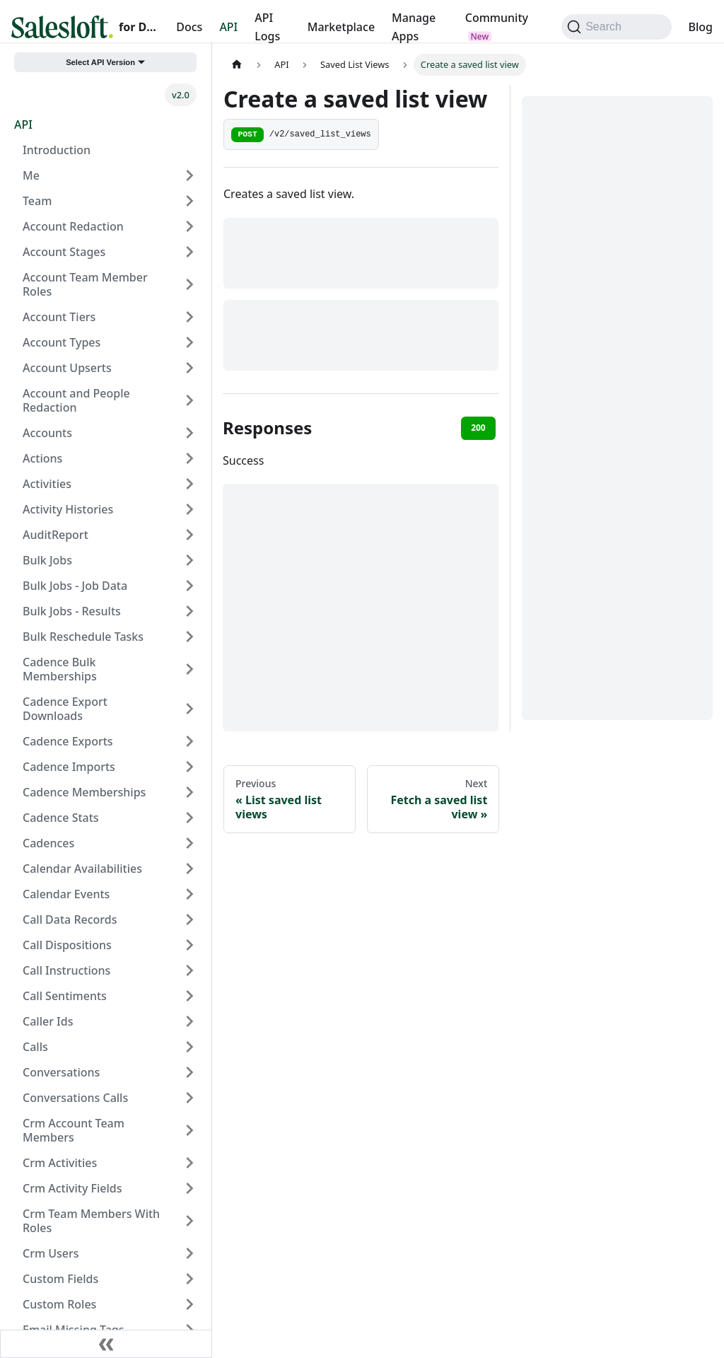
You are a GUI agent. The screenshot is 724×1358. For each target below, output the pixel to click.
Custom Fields (60, 1279)
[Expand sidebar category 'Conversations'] (189, 1072)
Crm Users (51, 1253)
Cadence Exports (68, 741)
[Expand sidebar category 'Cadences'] (189, 843)
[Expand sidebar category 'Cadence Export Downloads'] (189, 708)
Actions (42, 458)
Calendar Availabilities (82, 868)
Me (31, 175)
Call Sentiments (65, 996)
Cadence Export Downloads (65, 709)
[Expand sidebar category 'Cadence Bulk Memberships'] (189, 669)
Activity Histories (68, 509)
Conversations (61, 1072)
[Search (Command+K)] (616, 27)
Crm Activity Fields (72, 1188)
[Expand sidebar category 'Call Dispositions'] (189, 945)
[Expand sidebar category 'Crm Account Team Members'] (189, 1130)
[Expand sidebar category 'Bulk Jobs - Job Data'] (189, 585)
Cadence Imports (69, 766)
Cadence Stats (61, 817)
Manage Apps (414, 27)
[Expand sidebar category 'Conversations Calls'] (189, 1097)
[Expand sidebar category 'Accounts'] (189, 433)
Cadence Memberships (84, 792)
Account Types (61, 342)
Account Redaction (73, 226)
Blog (701, 27)
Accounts (47, 433)
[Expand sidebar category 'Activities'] (189, 483)
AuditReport (55, 534)
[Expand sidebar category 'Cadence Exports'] (189, 741)
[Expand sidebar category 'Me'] (189, 175)
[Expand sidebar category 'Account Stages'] (189, 251)
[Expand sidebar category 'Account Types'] (189, 342)
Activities (47, 484)
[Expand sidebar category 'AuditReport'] (189, 534)
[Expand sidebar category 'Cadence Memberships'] (189, 792)
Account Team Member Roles (85, 284)
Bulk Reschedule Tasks (83, 636)
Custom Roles (59, 1304)
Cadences (48, 843)
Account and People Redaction (76, 400)
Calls (35, 1047)
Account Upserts (67, 368)
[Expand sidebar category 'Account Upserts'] (189, 367)
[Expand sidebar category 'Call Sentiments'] (189, 996)
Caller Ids (48, 1021)
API (228, 27)
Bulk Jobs (47, 560)
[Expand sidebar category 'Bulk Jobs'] (189, 560)
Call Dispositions (67, 945)
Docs (189, 27)
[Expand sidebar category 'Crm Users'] (189, 1253)
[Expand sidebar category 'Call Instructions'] (189, 970)
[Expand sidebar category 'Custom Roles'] (189, 1304)
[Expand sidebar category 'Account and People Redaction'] (189, 400)
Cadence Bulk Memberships (60, 669)
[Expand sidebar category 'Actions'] (189, 458)
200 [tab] (478, 428)
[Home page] (236, 65)
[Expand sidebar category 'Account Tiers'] (189, 317)
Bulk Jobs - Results (72, 611)
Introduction (56, 150)
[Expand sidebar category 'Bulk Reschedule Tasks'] (189, 636)
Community (496, 17)
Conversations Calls (75, 1097)
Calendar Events (66, 894)
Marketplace (341, 27)
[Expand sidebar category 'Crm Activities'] (189, 1162)
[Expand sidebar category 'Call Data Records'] (189, 919)
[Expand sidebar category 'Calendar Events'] (189, 894)
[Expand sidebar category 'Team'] (189, 201)
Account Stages (64, 252)
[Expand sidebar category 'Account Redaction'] (189, 226)
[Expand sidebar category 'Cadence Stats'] (189, 817)
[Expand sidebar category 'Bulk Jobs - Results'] (189, 611)
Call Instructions (66, 970)
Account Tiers (59, 317)
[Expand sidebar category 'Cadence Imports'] (189, 766)
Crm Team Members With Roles (91, 1221)
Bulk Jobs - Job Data (75, 585)
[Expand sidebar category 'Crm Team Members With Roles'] (189, 1220)
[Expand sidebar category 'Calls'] (189, 1046)
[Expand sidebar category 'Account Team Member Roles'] (189, 284)
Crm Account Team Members (73, 1130)
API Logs (267, 27)
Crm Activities (60, 1163)
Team (37, 201)
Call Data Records (70, 919)
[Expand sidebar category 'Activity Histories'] (189, 509)
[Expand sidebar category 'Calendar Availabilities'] (189, 868)
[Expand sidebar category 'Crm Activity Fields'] (189, 1188)
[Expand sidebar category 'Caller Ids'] (189, 1021)
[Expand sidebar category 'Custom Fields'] (189, 1278)
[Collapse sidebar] (106, 1344)
